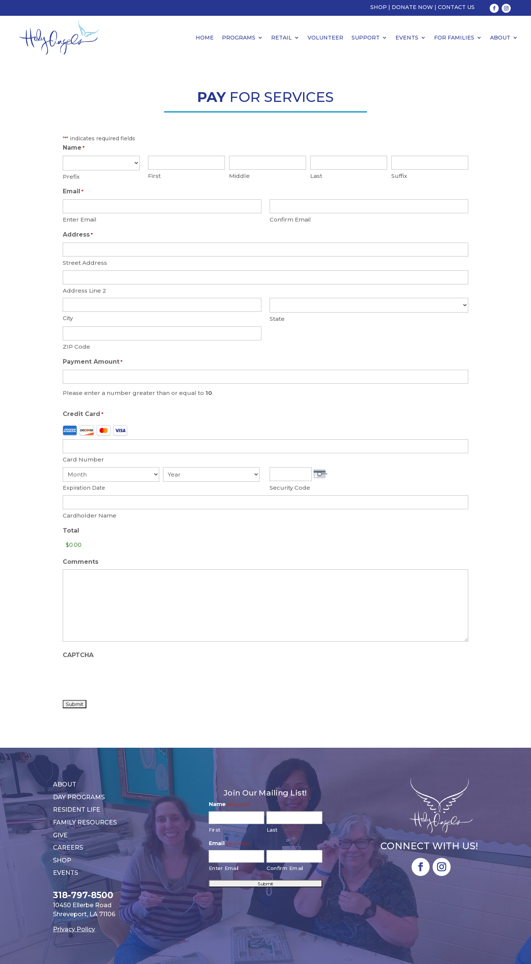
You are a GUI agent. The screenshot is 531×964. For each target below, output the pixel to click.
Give (60, 835)
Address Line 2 (84, 290)
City (68, 318)
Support (365, 37)
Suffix (399, 175)
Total (71, 530)
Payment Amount (92, 362)
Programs (238, 37)
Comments (80, 561)
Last (316, 175)
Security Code (290, 487)
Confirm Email (290, 219)
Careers (68, 847)
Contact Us (456, 7)
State (277, 318)
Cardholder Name (89, 515)
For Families (454, 37)
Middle (239, 175)
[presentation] (120, 677)
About (500, 37)
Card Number (83, 459)
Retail (281, 37)
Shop (378, 7)
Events (406, 37)
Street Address (85, 262)
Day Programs (79, 797)
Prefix (71, 176)
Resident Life (76, 809)
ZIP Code (76, 346)
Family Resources (85, 822)
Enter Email (80, 219)
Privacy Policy (74, 929)
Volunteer (325, 37)
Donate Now (412, 7)
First (154, 175)
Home (205, 37)
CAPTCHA (78, 655)
